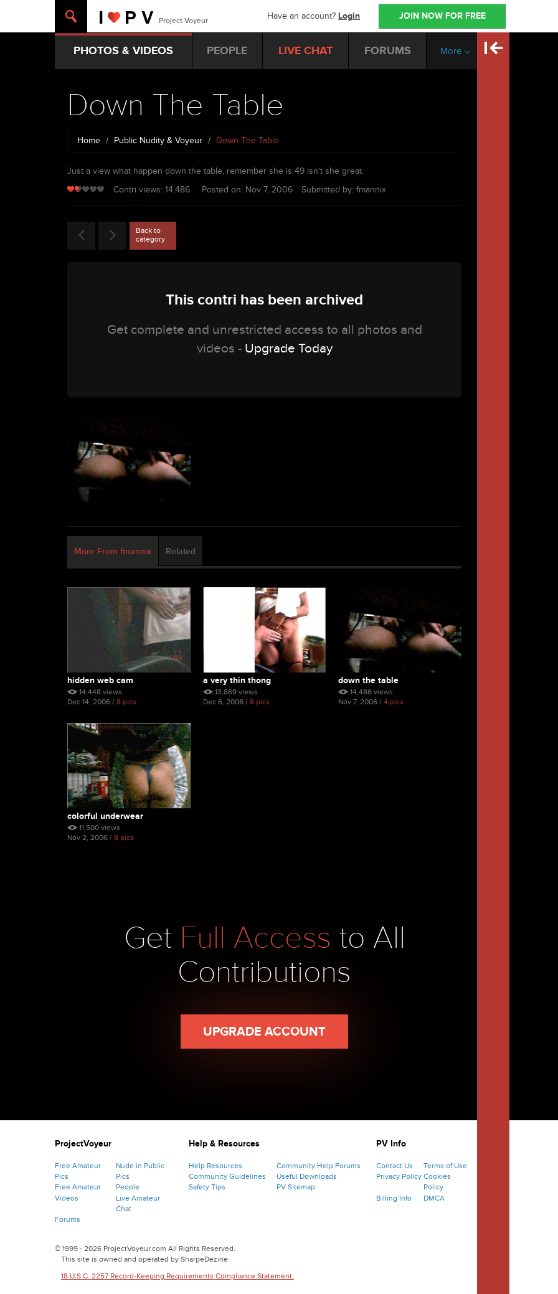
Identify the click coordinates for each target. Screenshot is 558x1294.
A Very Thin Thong (237, 680)
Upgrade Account (264, 1031)
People (128, 1187)
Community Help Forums (319, 1165)
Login (349, 16)
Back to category (150, 234)
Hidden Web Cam (100, 680)
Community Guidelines (227, 1176)
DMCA (434, 1198)
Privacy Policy (399, 1176)
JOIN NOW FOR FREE (442, 16)
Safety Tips (207, 1187)
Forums (67, 1219)
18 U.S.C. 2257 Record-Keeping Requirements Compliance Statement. (177, 1276)
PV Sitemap (296, 1187)
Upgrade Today (289, 348)
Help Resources (215, 1165)
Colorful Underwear (105, 816)
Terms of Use (445, 1165)
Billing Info (394, 1198)
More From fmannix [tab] (112, 551)
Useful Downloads (307, 1176)
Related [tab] (181, 551)
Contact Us (394, 1165)
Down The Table (368, 680)
